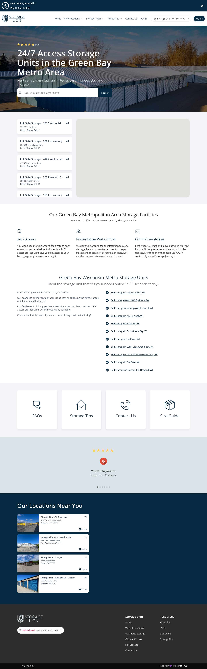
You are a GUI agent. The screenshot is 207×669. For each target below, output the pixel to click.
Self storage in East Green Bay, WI (129, 331)
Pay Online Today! (20, 8)
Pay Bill (199, 18)
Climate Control (133, 639)
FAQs (162, 628)
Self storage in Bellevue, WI (125, 339)
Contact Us (131, 650)
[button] (97, 487)
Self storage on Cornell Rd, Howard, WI (132, 370)
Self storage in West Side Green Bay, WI (132, 346)
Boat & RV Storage (135, 633)
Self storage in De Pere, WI (125, 362)
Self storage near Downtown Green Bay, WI (134, 354)
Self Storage (131, 644)
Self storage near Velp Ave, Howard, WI (132, 308)
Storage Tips (166, 639)
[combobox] (40, 630)
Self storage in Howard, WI (125, 323)
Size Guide (165, 633)
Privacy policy (27, 665)
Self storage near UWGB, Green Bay (130, 300)
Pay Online (165, 622)
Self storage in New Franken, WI (128, 292)
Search (105, 92)
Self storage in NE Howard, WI (127, 315)
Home (128, 622)
